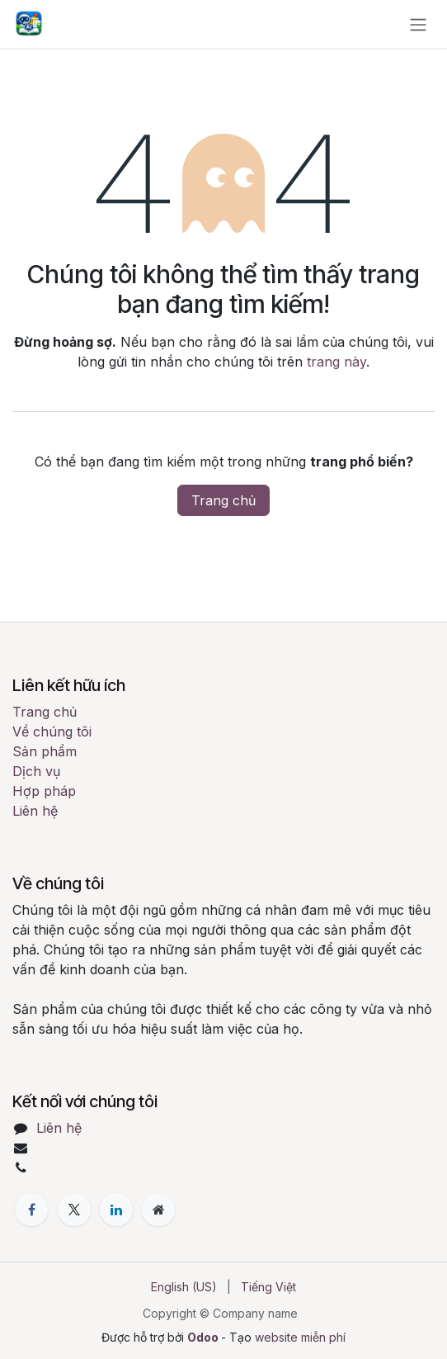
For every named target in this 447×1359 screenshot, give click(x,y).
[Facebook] (31, 1209)
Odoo (204, 1337)
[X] (74, 1209)
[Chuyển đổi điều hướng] (418, 24)
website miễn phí (300, 1337)
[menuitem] (184, 1287)
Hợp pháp (44, 791)
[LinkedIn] (116, 1209)
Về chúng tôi (52, 731)
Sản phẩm (44, 751)
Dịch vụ (36, 771)
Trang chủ (223, 500)
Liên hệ (35, 811)
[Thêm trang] (158, 1209)
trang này (336, 361)
